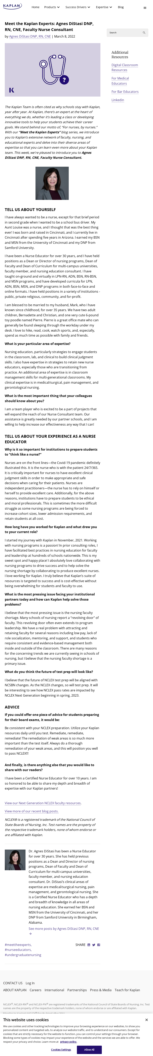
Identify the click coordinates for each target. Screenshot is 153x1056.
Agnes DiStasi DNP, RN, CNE (30, 36)
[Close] (146, 1019)
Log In (30, 983)
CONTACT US (13, 983)
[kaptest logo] (12, 6)
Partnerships (77, 990)
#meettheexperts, (18, 945)
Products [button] (50, 7)
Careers (35, 990)
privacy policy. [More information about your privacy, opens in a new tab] (68, 1041)
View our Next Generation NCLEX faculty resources (43, 803)
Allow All (89, 1049)
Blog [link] (121, 7)
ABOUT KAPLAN (14, 990)
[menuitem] (35, 7)
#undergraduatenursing (23, 955)
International (54, 990)
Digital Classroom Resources (125, 67)
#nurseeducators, (18, 950)
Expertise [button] (102, 7)
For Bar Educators (125, 91)
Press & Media (101, 990)
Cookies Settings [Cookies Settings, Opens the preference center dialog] (61, 1049)
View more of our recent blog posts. (32, 811)
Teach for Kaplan (127, 990)
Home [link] (35, 7)
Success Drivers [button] (76, 7)
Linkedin (118, 100)
